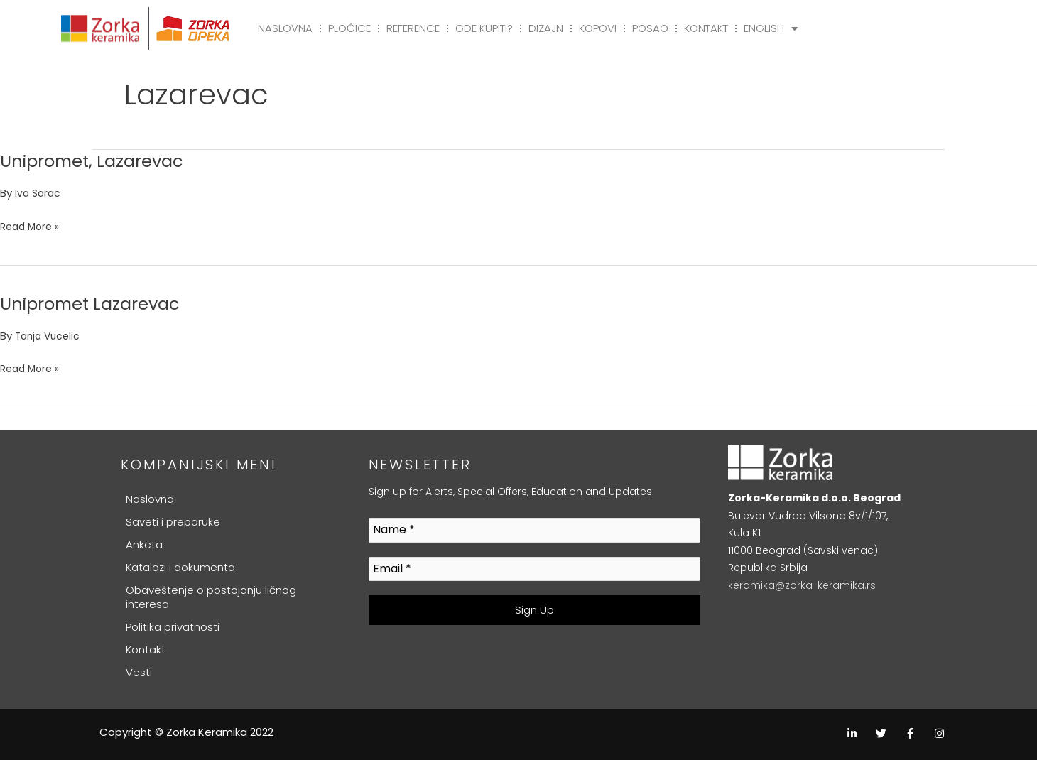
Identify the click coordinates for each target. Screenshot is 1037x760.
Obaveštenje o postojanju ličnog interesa (211, 597)
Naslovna (285, 28)
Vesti (139, 672)
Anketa (144, 544)
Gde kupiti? (484, 28)
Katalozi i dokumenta (180, 567)
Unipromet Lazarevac (98, 302)
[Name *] (535, 530)
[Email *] (535, 568)
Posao (650, 28)
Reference (413, 28)
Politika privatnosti (172, 626)
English (771, 28)
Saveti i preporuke (173, 521)
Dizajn (545, 28)
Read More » (32, 225)
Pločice (349, 28)
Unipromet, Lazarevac (100, 160)
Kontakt (706, 28)
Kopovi (598, 28)
